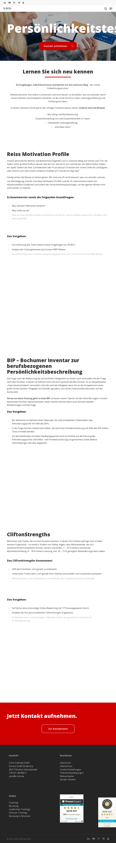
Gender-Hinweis (68, 779)
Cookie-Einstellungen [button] (70, 769)
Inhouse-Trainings (18, 812)
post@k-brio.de (16, 776)
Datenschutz (66, 766)
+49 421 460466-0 (17, 772)
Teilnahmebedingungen (72, 772)
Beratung (13, 806)
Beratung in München (20, 816)
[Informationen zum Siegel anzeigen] (107, 824)
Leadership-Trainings (19, 809)
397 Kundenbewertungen (107, 821)
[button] (110, 8)
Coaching (13, 802)
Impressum (65, 762)
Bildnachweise (67, 776)
